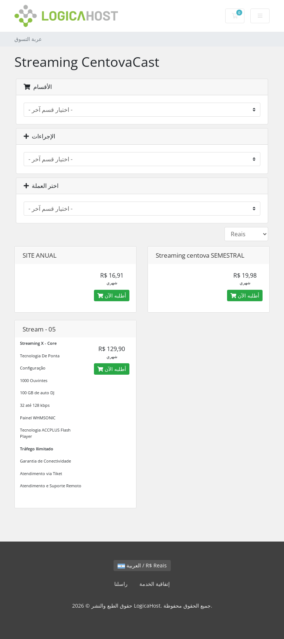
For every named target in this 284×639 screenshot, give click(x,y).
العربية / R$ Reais (142, 565)
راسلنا (121, 583)
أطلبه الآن (111, 295)
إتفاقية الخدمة (154, 583)
